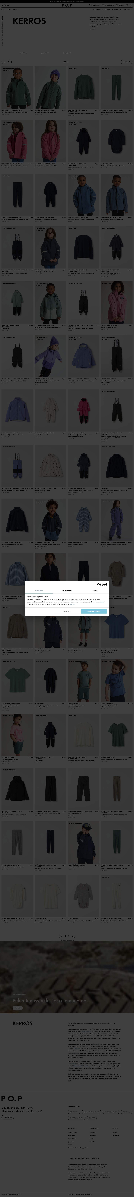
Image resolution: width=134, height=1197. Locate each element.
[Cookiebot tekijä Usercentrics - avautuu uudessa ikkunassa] (99, 584)
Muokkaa (67, 611)
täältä (102, 602)
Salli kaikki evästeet (93, 611)
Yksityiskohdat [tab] (67, 590)
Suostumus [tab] (39, 590)
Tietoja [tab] (95, 590)
